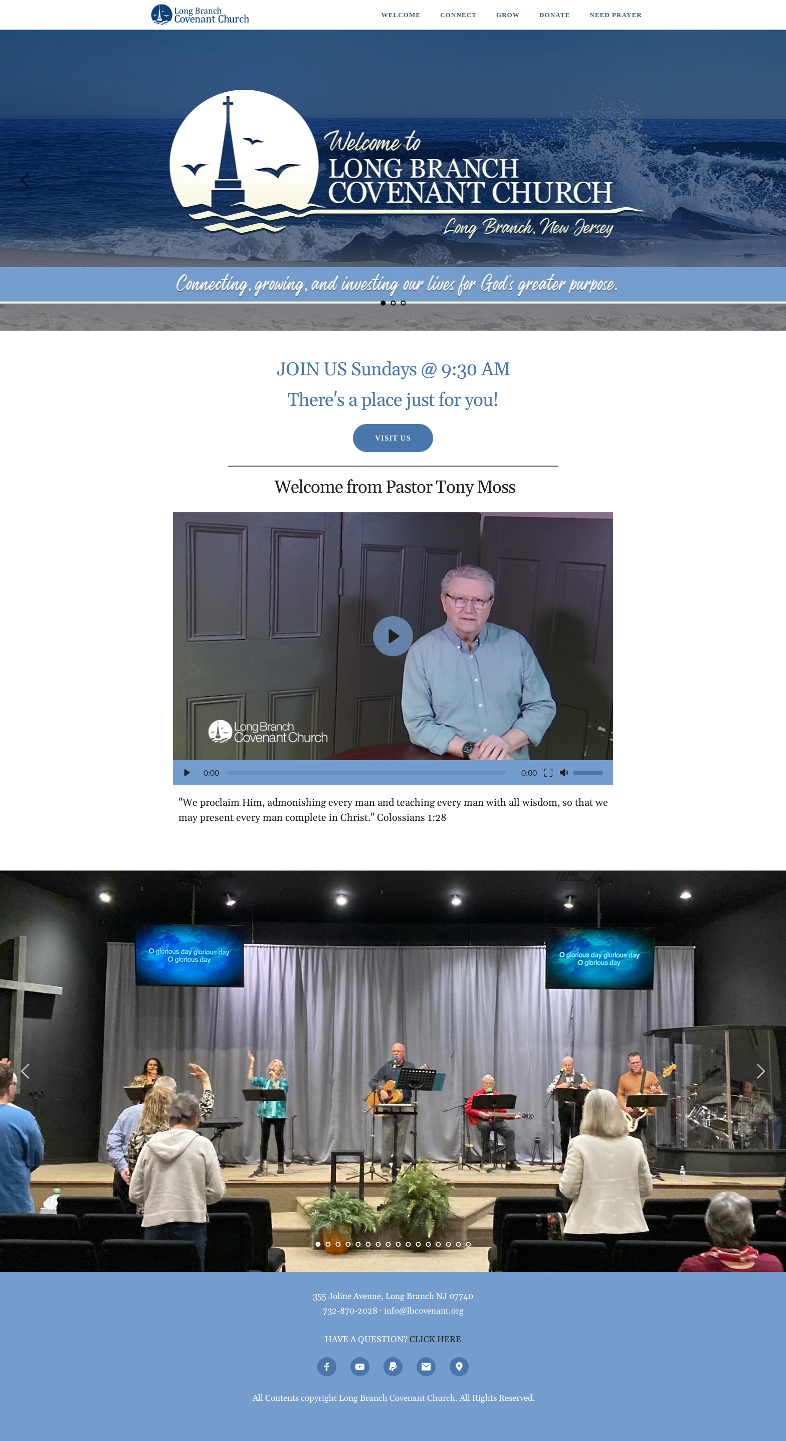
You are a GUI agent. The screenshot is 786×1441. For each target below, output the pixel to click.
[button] (393, 648)
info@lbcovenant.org (424, 1311)
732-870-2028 (350, 1311)
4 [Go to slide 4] (347, 1244)
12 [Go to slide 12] (428, 1244)
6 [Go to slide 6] (367, 1244)
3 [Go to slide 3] (403, 303)
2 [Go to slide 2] (393, 303)
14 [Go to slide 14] (448, 1244)
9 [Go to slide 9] (398, 1244)
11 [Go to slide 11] (418, 1244)
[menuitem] (401, 15)
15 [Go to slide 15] (458, 1244)
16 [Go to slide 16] (468, 1244)
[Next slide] (760, 180)
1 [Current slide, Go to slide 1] (382, 303)
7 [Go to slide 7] (377, 1244)
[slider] (366, 773)
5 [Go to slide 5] (357, 1244)
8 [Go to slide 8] (387, 1244)
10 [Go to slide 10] (408, 1244)
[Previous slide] (25, 180)
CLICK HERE (435, 1339)
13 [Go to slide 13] (438, 1244)
